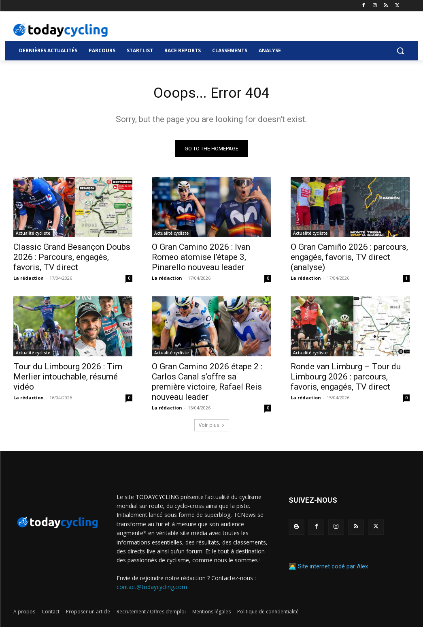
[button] (400, 50)
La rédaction (28, 281)
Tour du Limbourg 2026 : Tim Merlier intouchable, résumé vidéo (67, 379)
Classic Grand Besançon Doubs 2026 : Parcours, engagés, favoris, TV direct (71, 260)
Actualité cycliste (33, 236)
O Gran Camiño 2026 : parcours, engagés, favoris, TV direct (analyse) (349, 260)
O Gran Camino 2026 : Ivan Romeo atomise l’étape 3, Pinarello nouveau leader (201, 260)
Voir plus (212, 427)
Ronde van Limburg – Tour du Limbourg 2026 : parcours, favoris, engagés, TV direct (346, 379)
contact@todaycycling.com (152, 590)
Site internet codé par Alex (333, 569)
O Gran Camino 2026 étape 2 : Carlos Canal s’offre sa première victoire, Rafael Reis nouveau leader (207, 384)
